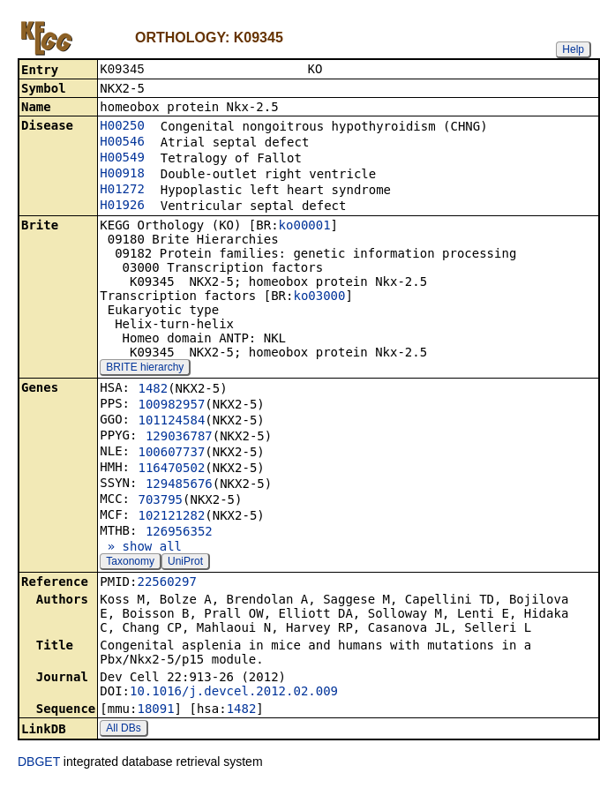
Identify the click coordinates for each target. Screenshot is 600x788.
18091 (155, 710)
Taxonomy (130, 563)
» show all (141, 548)
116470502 (171, 469)
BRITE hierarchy (145, 369)
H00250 (122, 127)
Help (573, 49)
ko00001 (305, 227)
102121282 (171, 517)
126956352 (179, 533)
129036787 (179, 438)
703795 (160, 501)
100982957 (171, 406)
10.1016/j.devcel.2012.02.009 (234, 693)
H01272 (122, 191)
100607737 (171, 454)
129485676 (179, 485)
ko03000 (319, 297)
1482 (153, 390)
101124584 (171, 422)
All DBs (123, 730)
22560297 (166, 583)
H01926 (122, 206)
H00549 (122, 159)
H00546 (122, 143)
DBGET (39, 763)
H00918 (122, 175)
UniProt (185, 563)
